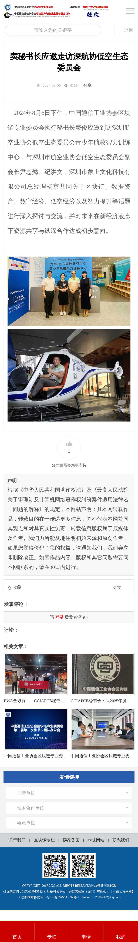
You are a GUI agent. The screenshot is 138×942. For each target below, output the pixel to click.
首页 (17, 931)
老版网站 (95, 840)
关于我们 (17, 840)
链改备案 (71, 840)
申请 (86, 931)
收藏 (17, 587)
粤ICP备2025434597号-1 (62, 897)
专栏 (52, 931)
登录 (59, 617)
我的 (121, 931)
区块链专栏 (44, 840)
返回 (128, 30)
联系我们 (120, 840)
